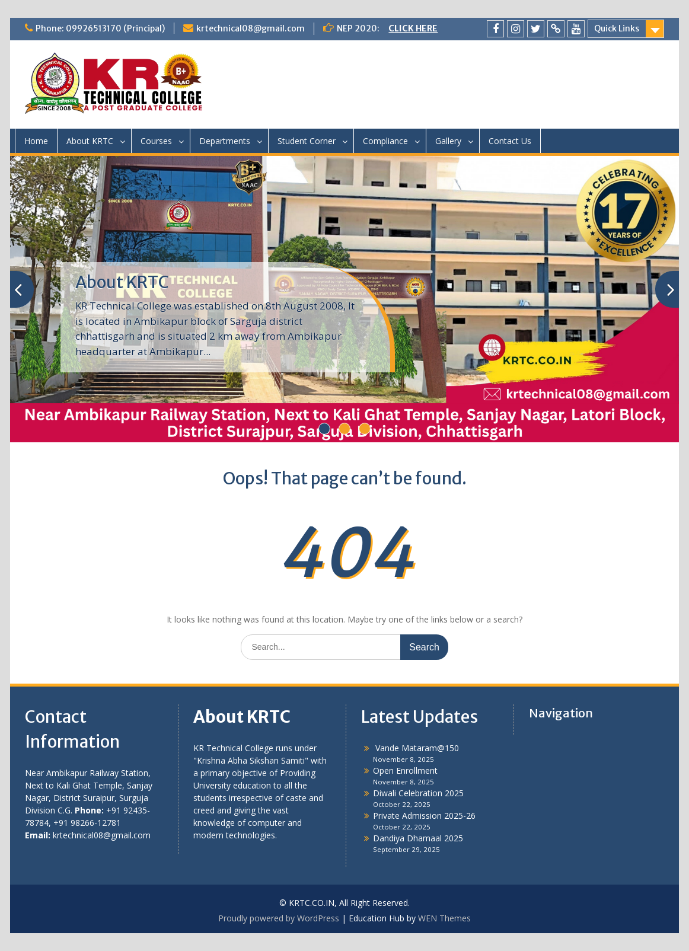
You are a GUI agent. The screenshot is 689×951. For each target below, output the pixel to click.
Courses (156, 140)
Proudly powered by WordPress (278, 918)
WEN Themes (444, 918)
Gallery (448, 140)
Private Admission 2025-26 (424, 815)
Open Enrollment (405, 770)
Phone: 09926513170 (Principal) (100, 28)
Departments (224, 140)
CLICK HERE (413, 28)
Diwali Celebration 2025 (418, 793)
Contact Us (510, 140)
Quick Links (616, 28)
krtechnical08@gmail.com (250, 28)
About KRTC (89, 140)
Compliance (385, 140)
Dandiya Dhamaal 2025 (418, 838)
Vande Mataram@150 (416, 748)
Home (36, 140)
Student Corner (306, 140)
